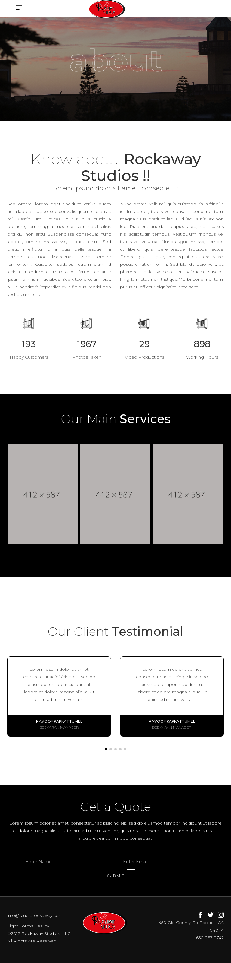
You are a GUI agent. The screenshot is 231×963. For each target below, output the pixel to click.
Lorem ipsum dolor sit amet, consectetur (115, 188)
